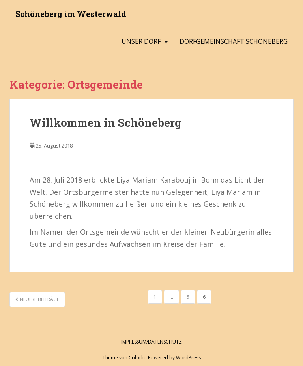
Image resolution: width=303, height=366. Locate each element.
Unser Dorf (141, 41)
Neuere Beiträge (37, 299)
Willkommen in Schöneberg (105, 122)
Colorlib (138, 357)
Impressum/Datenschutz (151, 341)
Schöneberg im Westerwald (70, 14)
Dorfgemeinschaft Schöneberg (234, 41)
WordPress (188, 357)
